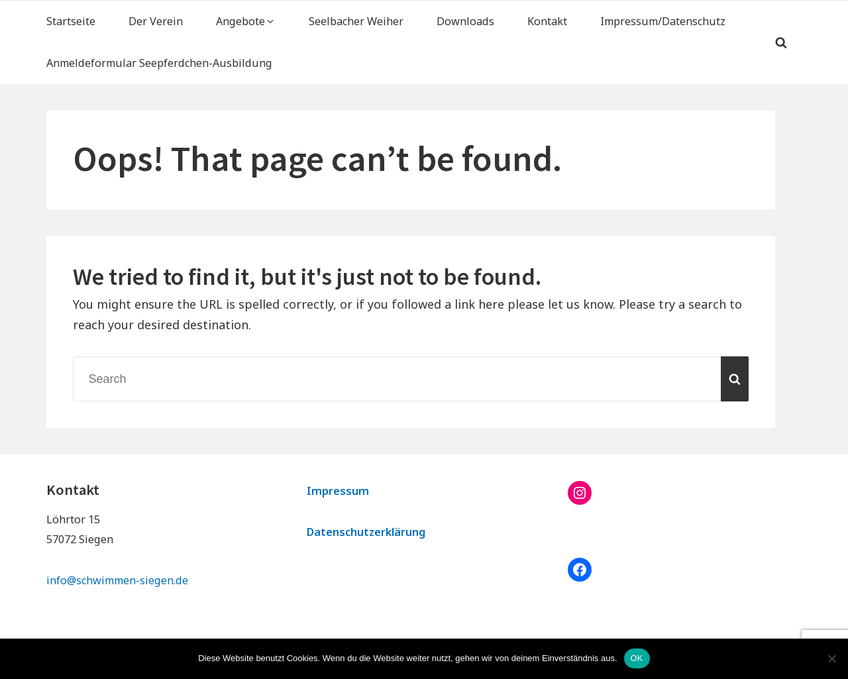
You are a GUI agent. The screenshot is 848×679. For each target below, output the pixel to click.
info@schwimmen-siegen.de (117, 580)
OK (637, 658)
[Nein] (831, 658)
